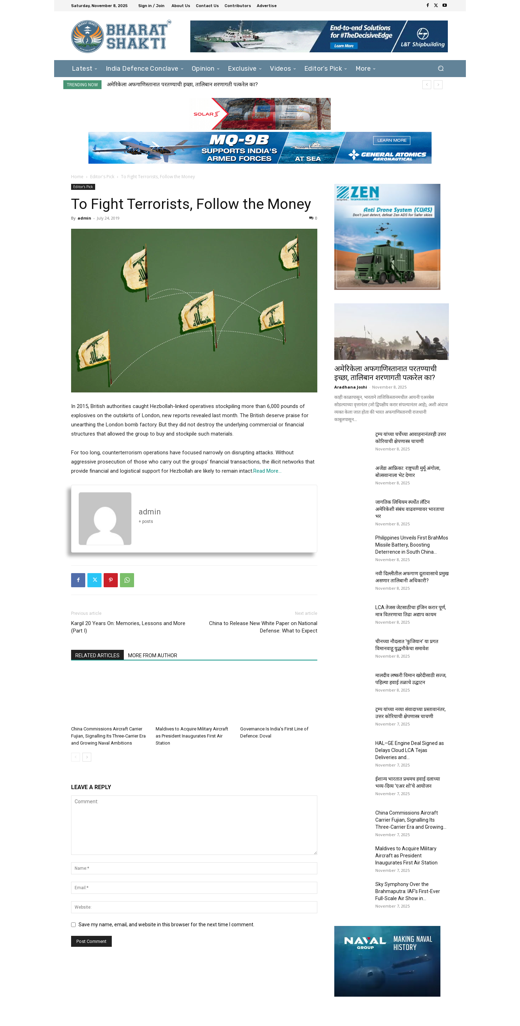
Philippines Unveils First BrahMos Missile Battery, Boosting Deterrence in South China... (411, 545)
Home (77, 177)
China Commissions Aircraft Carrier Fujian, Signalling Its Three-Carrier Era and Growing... (410, 820)
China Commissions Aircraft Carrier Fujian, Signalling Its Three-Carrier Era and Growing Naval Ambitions (108, 736)
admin (84, 218)
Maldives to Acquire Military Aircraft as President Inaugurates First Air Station (192, 736)
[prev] (426, 84)
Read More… (267, 471)
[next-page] (86, 757)
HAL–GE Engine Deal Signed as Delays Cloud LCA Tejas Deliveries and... (409, 750)
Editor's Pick (102, 177)
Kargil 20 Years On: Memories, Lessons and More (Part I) (128, 627)
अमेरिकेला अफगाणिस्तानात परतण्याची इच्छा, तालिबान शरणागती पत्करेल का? (182, 84)
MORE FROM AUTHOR (152, 655)
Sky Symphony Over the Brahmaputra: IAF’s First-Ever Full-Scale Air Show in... (407, 891)
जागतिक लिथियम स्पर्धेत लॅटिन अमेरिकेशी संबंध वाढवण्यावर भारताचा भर (409, 509)
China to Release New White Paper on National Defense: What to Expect (263, 627)
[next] (438, 84)
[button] (440, 68)
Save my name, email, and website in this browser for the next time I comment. (166, 924)
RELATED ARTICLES (97, 655)
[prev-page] (75, 757)
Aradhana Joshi (350, 387)
